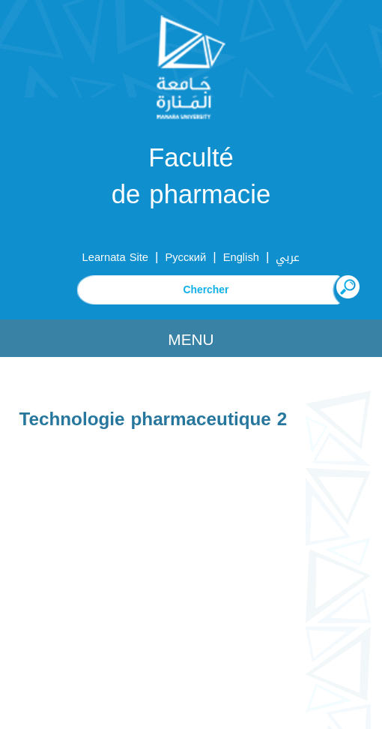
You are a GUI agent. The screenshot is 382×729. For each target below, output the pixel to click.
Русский (186, 257)
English (241, 257)
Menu (190, 340)
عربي (288, 257)
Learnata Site (115, 257)
